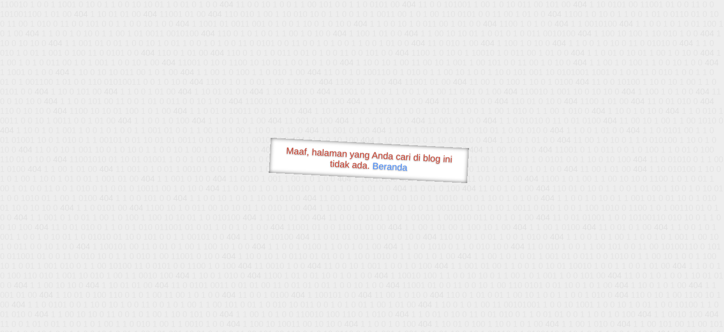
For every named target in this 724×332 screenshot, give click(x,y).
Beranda (390, 166)
